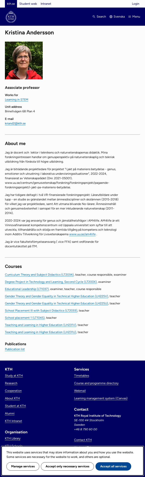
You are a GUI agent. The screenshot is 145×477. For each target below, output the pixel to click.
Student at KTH (15, 406)
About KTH (12, 398)
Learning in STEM (16, 99)
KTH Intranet (13, 421)
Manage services (23, 466)
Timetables (81, 375)
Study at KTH (14, 375)
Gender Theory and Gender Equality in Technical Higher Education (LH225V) (56, 296)
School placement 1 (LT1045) (25, 318)
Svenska (119, 16)
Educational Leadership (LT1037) (27, 289)
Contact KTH (83, 440)
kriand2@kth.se (15, 123)
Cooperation (13, 390)
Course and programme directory (96, 383)
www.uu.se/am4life (82, 234)
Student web (28, 3)
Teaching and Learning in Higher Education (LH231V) (40, 325)
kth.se (11, 3)
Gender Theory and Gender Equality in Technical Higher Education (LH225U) (56, 303)
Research (11, 383)
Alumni (10, 413)
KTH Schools (13, 446)
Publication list (15, 349)
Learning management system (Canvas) (101, 398)
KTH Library (12, 438)
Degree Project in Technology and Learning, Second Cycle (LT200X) (51, 282)
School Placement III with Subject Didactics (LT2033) (41, 310)
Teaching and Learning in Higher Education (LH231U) (40, 332)
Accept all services (113, 466)
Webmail (80, 390)
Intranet (46, 3)
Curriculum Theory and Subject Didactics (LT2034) (39, 274)
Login (135, 3)
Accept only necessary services (67, 466)
